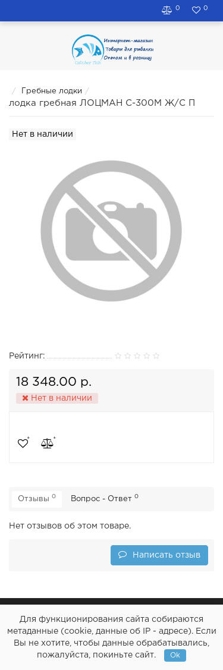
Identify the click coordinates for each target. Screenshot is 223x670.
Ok (175, 655)
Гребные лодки (51, 91)
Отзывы (37, 498)
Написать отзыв (159, 554)
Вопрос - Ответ (105, 498)
